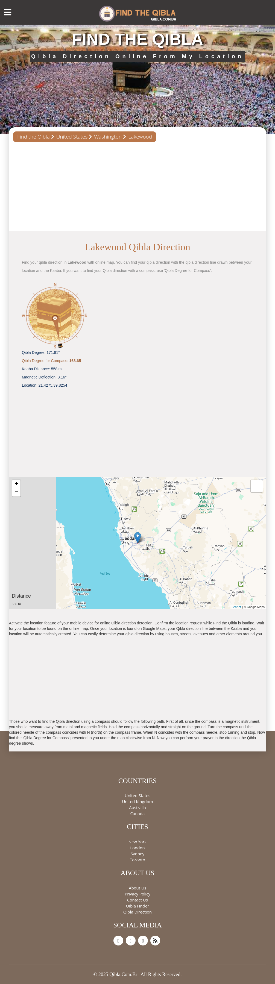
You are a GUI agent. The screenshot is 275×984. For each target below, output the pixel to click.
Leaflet (236, 607)
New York (137, 841)
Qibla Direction (137, 912)
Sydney (137, 853)
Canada (137, 813)
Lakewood (140, 136)
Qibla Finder (137, 906)
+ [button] (16, 484)
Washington (108, 136)
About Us (137, 888)
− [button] (16, 492)
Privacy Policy (137, 894)
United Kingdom (137, 801)
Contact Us (137, 900)
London (137, 847)
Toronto (137, 859)
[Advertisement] (137, 188)
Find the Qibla (33, 136)
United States (72, 136)
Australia (137, 807)
